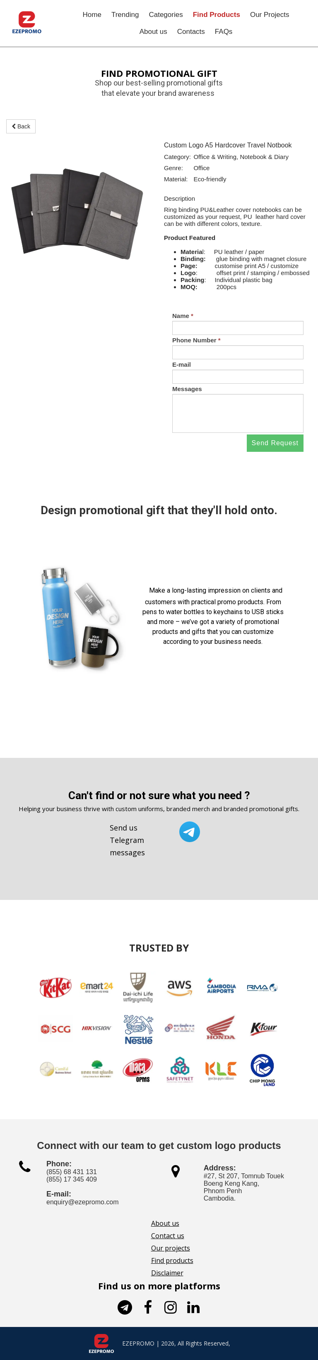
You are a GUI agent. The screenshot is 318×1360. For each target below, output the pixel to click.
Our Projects (269, 15)
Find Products (216, 15)
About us (153, 32)
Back (21, 126)
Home (92, 15)
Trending (125, 15)
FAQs (224, 32)
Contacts (191, 32)
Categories (166, 15)
